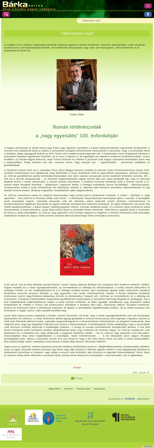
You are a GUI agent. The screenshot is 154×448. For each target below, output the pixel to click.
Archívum (68, 389)
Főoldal (77, 367)
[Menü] (148, 5)
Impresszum (99, 389)
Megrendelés (54, 389)
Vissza (79, 378)
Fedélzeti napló (83, 389)
